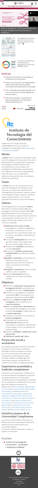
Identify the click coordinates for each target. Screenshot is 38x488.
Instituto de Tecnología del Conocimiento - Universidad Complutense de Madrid (17, 444)
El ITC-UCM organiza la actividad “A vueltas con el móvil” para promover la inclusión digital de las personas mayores (20, 92)
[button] (3, 21)
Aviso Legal (19, 481)
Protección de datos (19, 483)
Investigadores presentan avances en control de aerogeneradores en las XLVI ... (26, 41)
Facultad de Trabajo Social (21, 410)
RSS (19, 485)
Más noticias (31, 105)
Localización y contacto (19, 479)
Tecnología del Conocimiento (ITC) (20, 6)
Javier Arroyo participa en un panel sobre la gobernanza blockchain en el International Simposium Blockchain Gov (19, 100)
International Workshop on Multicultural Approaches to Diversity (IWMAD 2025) (25, 63)
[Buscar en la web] (36, 3)
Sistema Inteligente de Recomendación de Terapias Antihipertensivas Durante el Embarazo (18, 30)
